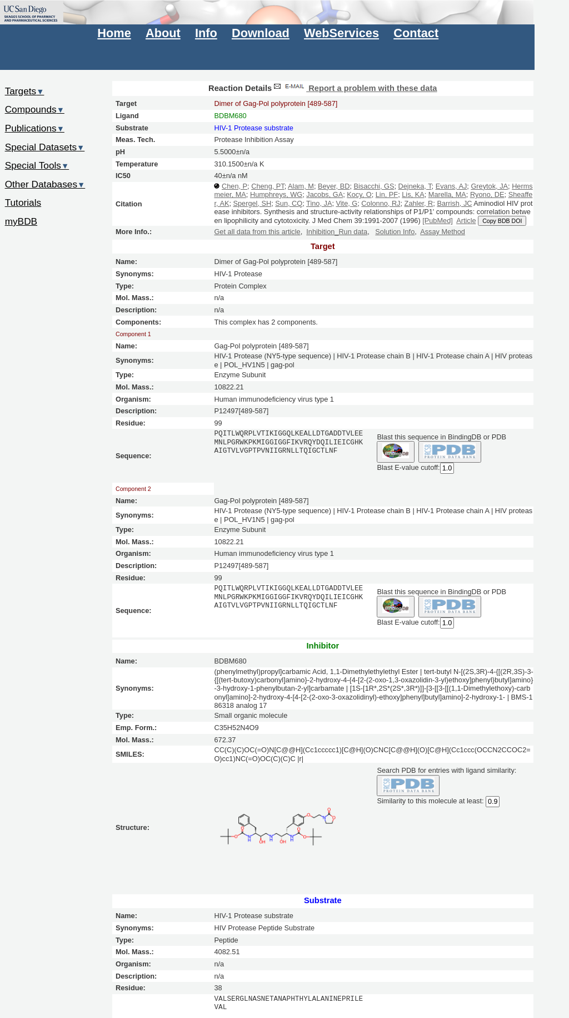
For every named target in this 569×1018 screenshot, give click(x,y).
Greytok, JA (489, 186)
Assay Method (442, 231)
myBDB (21, 221)
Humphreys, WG (276, 194)
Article (466, 220)
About (163, 33)
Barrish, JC (454, 203)
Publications (34, 128)
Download (261, 33)
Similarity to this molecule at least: (430, 800)
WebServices (341, 33)
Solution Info (395, 231)
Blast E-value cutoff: (408, 467)
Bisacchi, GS (373, 186)
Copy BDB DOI (502, 220)
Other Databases (45, 184)
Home (114, 33)
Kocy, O (359, 194)
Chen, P (234, 186)
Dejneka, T (415, 186)
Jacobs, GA (324, 194)
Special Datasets (45, 147)
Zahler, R (419, 203)
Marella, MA (447, 194)
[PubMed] (437, 220)
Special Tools (37, 165)
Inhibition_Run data (336, 231)
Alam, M (301, 186)
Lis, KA (413, 194)
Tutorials (23, 202)
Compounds (34, 109)
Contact (415, 33)
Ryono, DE (487, 194)
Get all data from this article (257, 231)
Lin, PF (387, 194)
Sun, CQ (288, 203)
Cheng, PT (267, 186)
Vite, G (346, 203)
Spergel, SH (252, 203)
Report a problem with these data (354, 88)
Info (206, 33)
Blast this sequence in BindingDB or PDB (441, 437)
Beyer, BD (334, 186)
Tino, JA (319, 203)
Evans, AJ (451, 186)
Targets (24, 91)
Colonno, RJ (380, 203)
